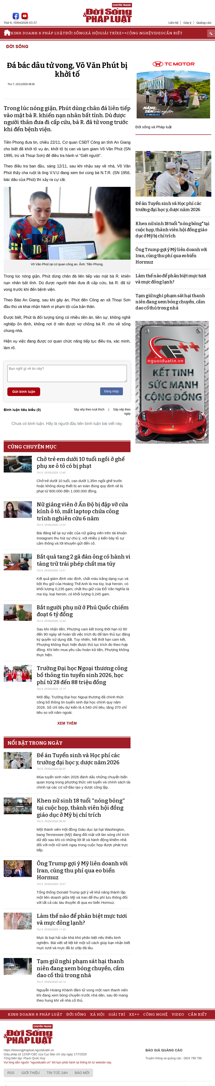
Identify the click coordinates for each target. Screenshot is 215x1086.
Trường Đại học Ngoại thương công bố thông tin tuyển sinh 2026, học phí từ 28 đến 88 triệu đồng (82, 675)
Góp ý (187, 23)
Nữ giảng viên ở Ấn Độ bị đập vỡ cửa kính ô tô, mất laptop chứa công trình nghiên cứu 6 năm (82, 511)
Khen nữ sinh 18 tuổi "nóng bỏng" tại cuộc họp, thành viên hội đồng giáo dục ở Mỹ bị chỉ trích (81, 807)
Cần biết (173, 33)
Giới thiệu (31, 1073)
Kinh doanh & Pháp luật (38, 33)
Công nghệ (139, 33)
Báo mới (82, 1073)
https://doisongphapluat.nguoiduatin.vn (29, 1050)
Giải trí (108, 33)
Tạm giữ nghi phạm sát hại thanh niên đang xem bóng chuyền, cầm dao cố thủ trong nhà (80, 968)
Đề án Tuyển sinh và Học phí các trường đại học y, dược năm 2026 (78, 759)
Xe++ (121, 33)
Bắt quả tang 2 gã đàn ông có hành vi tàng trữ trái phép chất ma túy (84, 560)
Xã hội (92, 33)
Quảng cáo (203, 23)
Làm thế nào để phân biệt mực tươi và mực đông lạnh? (82, 919)
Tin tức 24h (57, 1073)
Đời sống (75, 33)
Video (157, 33)
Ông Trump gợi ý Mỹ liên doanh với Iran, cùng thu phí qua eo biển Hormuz (82, 870)
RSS (10, 1073)
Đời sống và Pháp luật (153, 127)
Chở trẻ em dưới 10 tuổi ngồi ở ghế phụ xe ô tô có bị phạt (81, 463)
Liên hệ (173, 23)
